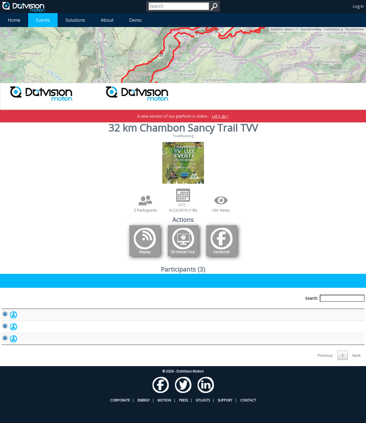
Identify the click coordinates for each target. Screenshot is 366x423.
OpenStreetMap (311, 29)
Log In (358, 6)
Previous (325, 372)
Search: (335, 298)
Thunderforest (354, 29)
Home (14, 20)
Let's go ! (220, 116)
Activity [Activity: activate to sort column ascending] (280, 308)
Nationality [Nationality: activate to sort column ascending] (213, 308)
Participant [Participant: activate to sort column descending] (47, 308)
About (107, 20)
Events (43, 20)
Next (356, 372)
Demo (135, 20)
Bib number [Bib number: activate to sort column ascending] (139, 308)
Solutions (75, 20)
